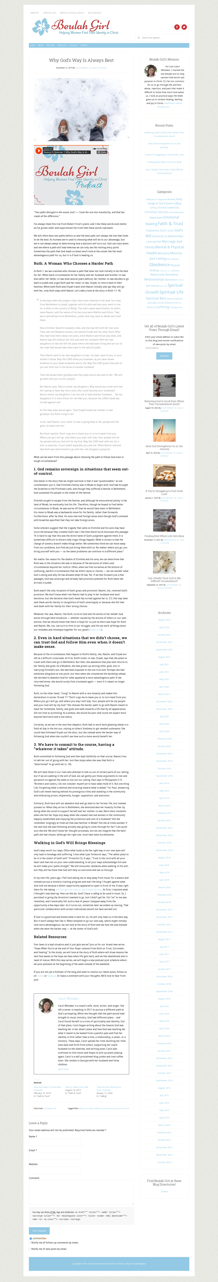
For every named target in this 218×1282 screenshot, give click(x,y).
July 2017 (164, 948)
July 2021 (164, 665)
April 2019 (164, 799)
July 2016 (164, 1007)
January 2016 (164, 1052)
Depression (156, 218)
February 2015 (164, 1134)
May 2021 (164, 680)
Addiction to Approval (156, 201)
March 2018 (164, 888)
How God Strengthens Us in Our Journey (164, 449)
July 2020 (164, 717)
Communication (176, 213)
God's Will (88, 1110)
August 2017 (164, 940)
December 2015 (164, 1059)
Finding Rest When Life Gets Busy (164, 163)
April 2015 (164, 1119)
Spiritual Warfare (175, 300)
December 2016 (164, 978)
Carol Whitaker (68, 1000)
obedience (97, 1110)
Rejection (175, 272)
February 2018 (164, 896)
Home (36, 46)
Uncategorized (50, 1110)
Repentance (171, 281)
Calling (177, 204)
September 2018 (164, 851)
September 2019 (164, 777)
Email (33, 1151)
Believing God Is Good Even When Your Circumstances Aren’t (164, 404)
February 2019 (164, 814)
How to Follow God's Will (76, 1088)
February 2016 (164, 1044)
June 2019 (164, 784)
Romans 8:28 (96, 631)
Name (33, 1137)
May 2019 (164, 792)
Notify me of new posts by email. (49, 1249)
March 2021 (164, 695)
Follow (164, 1193)
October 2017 (164, 926)
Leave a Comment (98, 69)
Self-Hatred (152, 287)
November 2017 (164, 918)
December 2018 (164, 829)
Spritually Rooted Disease (160, 304)
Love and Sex (154, 243)
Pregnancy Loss (165, 272)
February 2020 (164, 740)
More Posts (64, 1070)
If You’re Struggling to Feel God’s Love (164, 156)
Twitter (41, 977)
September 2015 (164, 1081)
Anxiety (172, 200)
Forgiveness (152, 231)
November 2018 (164, 836)
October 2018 (164, 844)
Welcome (71, 46)
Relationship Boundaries (164, 275)
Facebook (54, 977)
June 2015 (164, 1104)
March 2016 (164, 1037)
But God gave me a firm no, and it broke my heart (82, 891)
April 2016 (164, 1030)
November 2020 (164, 710)
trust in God (124, 1110)
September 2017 (164, 933)
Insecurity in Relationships (167, 237)
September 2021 (164, 651)
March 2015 (164, 1126)
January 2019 (164, 821)
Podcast (114, 46)
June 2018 (164, 866)
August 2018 (164, 859)
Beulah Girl (75, 27)
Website (33, 1165)
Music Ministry (173, 260)
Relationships (135, 13)
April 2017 (164, 963)
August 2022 (164, 621)
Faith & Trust (170, 225)
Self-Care (181, 281)
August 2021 (164, 658)
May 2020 (164, 725)
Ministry (38, 13)
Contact (134, 46)
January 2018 (164, 903)
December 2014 (164, 1148)
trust (116, 1110)
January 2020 (164, 747)
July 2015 (164, 1096)
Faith (81, 1110)
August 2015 (164, 1089)
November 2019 (164, 762)
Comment (34, 1179)
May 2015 (164, 1111)
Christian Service (156, 213)
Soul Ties (163, 287)
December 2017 (164, 911)
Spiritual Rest (156, 300)
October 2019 (164, 770)
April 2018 (164, 881)
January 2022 (164, 636)
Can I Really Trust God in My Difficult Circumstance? (164, 581)
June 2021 (164, 673)
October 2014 (164, 1163)
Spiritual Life (62, 13)
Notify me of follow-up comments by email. (55, 1243)
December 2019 (164, 755)
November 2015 (164, 1067)
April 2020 (164, 732)
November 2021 (164, 643)
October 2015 (164, 1074)
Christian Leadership (168, 209)
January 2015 (164, 1141)
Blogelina (142, 1265)
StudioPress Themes (116, 1265)
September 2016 (164, 992)
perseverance (107, 1110)
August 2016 (164, 1000)
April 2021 (164, 688)
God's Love (167, 231)
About (52, 46)
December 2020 (164, 703)
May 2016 (164, 1022)
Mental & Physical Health (98, 13)
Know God (93, 46)
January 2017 (164, 970)
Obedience (159, 266)
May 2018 (164, 874)
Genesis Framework (96, 1265)
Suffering (162, 308)
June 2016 (164, 1015)
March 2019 (164, 807)
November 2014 (164, 1156)
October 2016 (164, 985)
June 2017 (164, 955)
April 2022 (164, 628)
